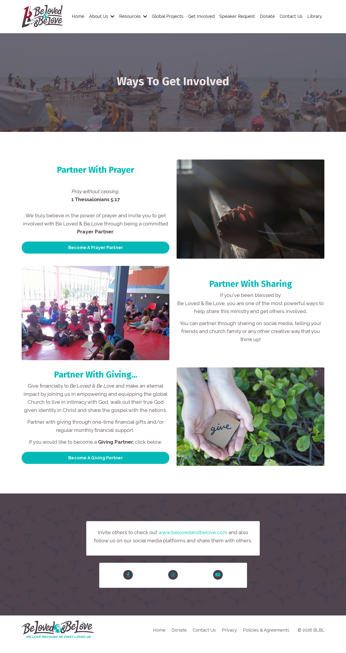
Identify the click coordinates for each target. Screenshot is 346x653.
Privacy (229, 638)
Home (77, 16)
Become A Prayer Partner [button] (95, 247)
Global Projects (167, 16)
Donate (267, 16)
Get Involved (201, 16)
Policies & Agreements (266, 638)
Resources (133, 16)
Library (314, 16)
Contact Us (291, 16)
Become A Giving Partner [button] (95, 458)
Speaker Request (237, 16)
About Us (101, 16)
